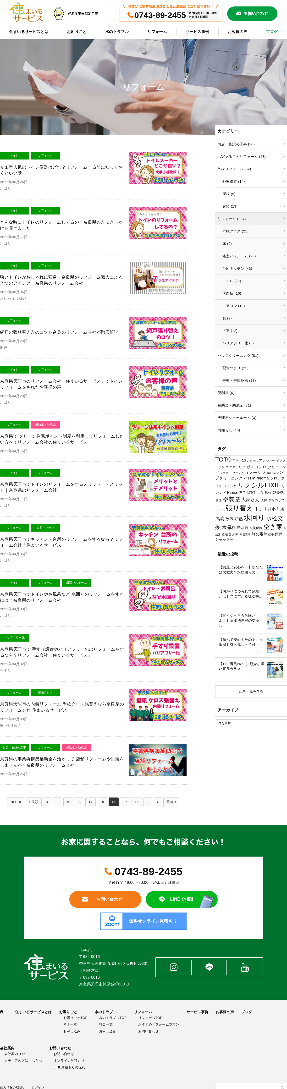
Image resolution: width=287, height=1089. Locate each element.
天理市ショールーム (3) (237, 418)
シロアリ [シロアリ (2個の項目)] (225, 473)
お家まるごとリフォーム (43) (242, 156)
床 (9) (227, 244)
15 (102, 802)
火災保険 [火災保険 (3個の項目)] (256, 528)
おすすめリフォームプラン (158, 1024)
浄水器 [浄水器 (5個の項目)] (242, 527)
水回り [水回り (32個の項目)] (254, 518)
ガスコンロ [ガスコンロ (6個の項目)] (256, 466)
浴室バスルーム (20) (239, 256)
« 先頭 (34, 802)
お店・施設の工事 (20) (236, 144)
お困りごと (77, 32)
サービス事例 (197, 32)
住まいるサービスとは (28, 32)
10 (68, 802)
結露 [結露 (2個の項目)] (218, 534)
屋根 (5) (228, 194)
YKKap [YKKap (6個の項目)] (239, 460)
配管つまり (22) (235, 368)
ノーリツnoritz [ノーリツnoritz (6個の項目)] (262, 472)
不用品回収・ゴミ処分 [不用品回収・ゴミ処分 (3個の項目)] (255, 493)
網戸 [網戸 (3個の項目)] (235, 534)
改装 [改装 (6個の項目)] (230, 518)
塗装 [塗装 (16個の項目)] (228, 499)
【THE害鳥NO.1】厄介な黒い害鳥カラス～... (241, 666)
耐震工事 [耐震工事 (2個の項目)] (245, 534)
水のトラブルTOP (113, 1018)
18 (136, 802)
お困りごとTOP (75, 1018)
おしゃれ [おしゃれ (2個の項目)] (252, 460)
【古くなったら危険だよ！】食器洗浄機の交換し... (239, 620)
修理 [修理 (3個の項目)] (218, 500)
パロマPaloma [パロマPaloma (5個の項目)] (256, 478)
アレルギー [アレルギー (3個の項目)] (267, 460)
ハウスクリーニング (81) (238, 355)
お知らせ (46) (229, 430)
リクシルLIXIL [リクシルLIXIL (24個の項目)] (258, 485)
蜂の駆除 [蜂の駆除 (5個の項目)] (259, 534)
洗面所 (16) (231, 293)
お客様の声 (237, 32)
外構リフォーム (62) (234, 169)
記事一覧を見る (251, 691)
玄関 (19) (229, 206)
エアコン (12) (233, 306)
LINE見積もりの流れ (69, 1067)
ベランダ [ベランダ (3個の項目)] (230, 486)
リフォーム (157, 32)
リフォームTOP (150, 1018)
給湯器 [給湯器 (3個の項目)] (226, 534)
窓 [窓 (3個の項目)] (285, 528)
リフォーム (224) (232, 219)
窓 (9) (227, 318)
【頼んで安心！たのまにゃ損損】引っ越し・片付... (241, 642)
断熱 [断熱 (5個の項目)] (239, 519)
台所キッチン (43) (237, 268)
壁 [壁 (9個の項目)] (237, 499)
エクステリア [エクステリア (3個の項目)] (235, 467)
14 (90, 802)
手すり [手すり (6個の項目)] (260, 508)
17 (125, 802)
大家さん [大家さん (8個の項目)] (250, 499)
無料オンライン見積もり (153, 921)
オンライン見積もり (69, 1060)
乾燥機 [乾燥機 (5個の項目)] (278, 492)
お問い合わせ (255, 13)
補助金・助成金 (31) (234, 405)
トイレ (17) (231, 281)
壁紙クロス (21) (235, 231)
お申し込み (72, 1031)
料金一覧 (70, 1024)
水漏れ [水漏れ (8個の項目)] (229, 527)
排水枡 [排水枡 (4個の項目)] (273, 509)
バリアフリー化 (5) (238, 343)
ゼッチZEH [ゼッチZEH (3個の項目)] (240, 473)
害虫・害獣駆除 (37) (239, 380)
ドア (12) (229, 331)
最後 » (171, 802)
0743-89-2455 (160, 15)
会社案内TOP (14, 1054)
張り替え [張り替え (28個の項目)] (239, 508)
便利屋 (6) (226, 393)
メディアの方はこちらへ (23, 1060)
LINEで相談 (181, 899)
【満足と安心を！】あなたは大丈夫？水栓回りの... (241, 569)
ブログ (272, 32)
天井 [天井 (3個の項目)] (264, 500)
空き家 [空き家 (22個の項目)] (273, 526)
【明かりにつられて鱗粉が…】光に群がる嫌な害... (240, 593)
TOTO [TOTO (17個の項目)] (223, 459)
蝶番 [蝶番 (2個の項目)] (271, 534)
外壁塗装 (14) (233, 181)
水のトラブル (117, 32)
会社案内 (7, 1048)
